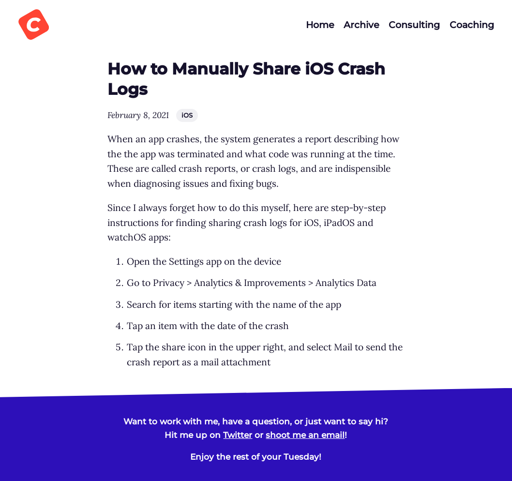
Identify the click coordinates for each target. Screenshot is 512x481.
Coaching (472, 24)
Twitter (237, 435)
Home (320, 24)
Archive (361, 24)
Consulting (414, 24)
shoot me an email (305, 435)
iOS (187, 115)
